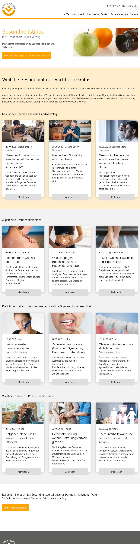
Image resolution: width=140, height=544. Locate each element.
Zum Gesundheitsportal (15, 508)
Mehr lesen (23, 197)
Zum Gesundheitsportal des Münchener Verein (27, 55)
